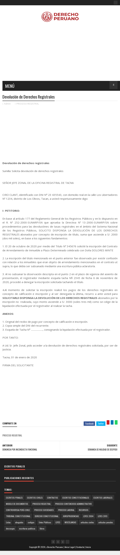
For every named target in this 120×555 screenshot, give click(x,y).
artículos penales (105, 522)
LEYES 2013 (102, 516)
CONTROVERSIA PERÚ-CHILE (18, 509)
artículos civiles (87, 522)
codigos (31, 522)
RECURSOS (83, 509)
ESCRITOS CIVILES (35, 497)
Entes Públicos (45, 522)
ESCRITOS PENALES (14, 497)
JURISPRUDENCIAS (71, 516)
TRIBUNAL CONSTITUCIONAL (18, 516)
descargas (10, 528)
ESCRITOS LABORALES (102, 497)
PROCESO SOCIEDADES (44, 509)
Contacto (80, 546)
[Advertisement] (58, 133)
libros (42, 528)
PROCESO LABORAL (66, 509)
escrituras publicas (27, 528)
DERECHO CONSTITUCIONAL (47, 516)
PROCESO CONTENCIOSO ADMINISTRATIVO (73, 503)
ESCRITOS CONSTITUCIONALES (75, 497)
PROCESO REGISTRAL (28, 103)
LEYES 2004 (88, 516)
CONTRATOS (52, 497)
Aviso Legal (70, 546)
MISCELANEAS (70, 522)
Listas (8, 522)
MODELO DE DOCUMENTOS (17, 503)
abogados (19, 522)
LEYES (58, 522)
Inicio (88, 546)
